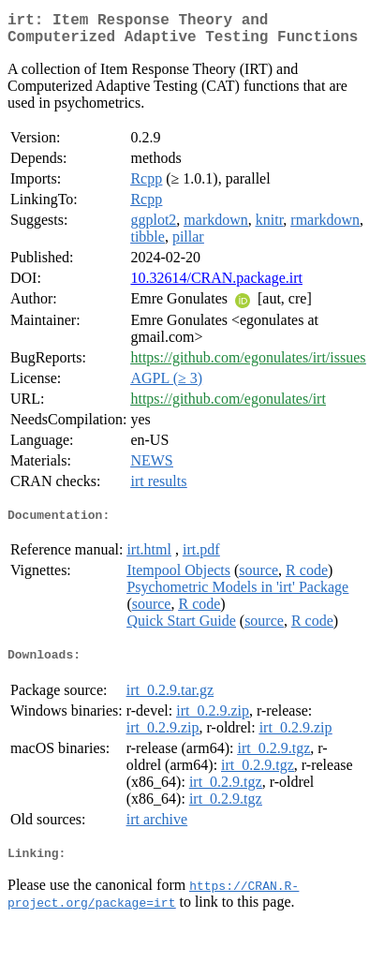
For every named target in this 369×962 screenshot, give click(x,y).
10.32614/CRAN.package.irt (216, 285)
